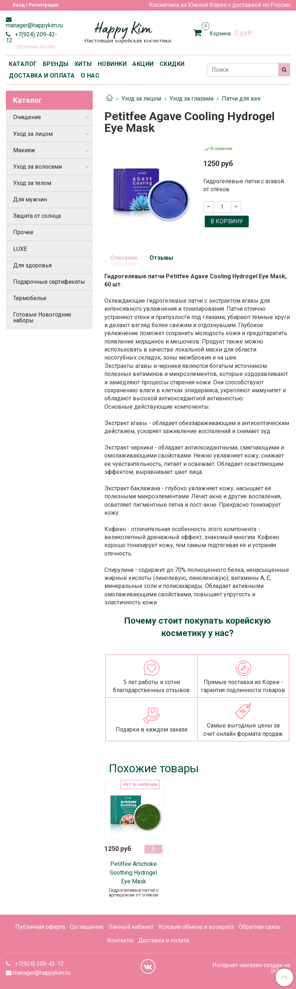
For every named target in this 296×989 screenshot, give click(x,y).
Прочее (23, 232)
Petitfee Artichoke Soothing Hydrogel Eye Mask (133, 872)
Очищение (27, 117)
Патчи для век (241, 98)
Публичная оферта (40, 926)
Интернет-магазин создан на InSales (251, 968)
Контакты (120, 940)
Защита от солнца (37, 215)
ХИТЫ (83, 63)
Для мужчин (30, 199)
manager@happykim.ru (34, 25)
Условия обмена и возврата (196, 926)
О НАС (90, 75)
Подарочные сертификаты (49, 281)
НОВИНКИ (112, 63)
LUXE (20, 249)
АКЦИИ (143, 63)
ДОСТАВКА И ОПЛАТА (42, 75)
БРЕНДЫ (56, 63)
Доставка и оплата (163, 940)
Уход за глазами (191, 98)
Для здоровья (32, 265)
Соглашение (87, 926)
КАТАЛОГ (23, 63)
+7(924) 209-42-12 (31, 37)
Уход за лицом (141, 98)
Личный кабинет (130, 926)
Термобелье (30, 298)
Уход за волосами (37, 166)
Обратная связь (260, 926)
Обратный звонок (35, 46)
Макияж (24, 150)
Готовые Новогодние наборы (42, 317)
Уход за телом (32, 183)
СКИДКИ (172, 63)
